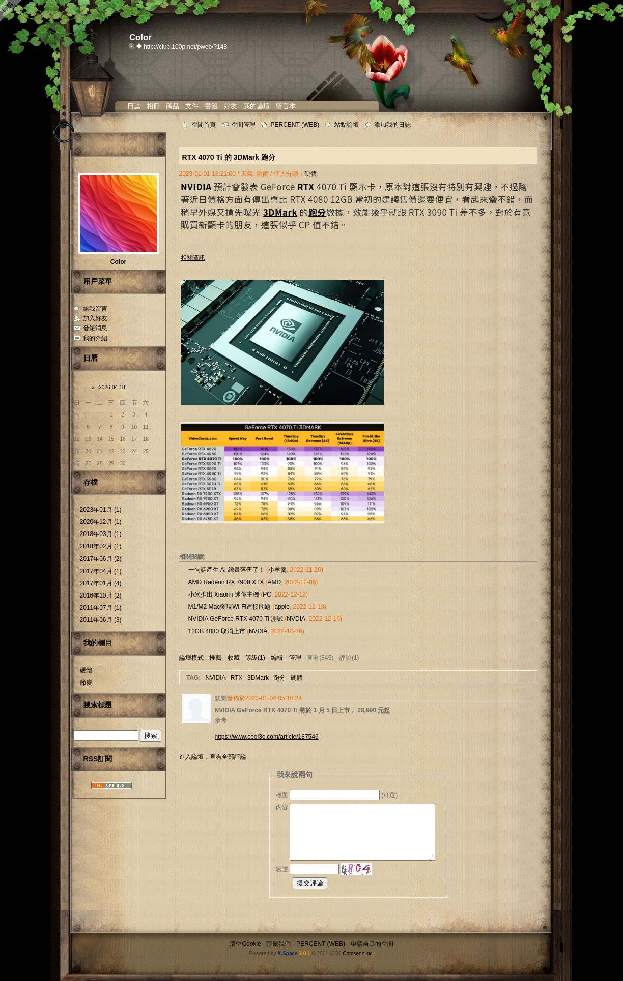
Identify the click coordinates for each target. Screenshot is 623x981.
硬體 (86, 670)
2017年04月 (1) (101, 571)
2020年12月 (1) (101, 521)
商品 (172, 106)
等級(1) (255, 657)
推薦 (215, 657)
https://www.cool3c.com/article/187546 (267, 736)
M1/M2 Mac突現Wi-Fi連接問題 (229, 606)
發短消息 (95, 328)
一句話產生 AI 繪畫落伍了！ (226, 569)
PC (267, 594)
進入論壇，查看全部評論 (212, 756)
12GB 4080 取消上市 (216, 631)
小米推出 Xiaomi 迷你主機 (223, 594)
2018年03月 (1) (101, 534)
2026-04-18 (112, 387)
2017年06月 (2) (101, 558)
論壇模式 (191, 657)
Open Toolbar (12, 11)
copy (132, 45)
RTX (237, 677)
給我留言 (95, 308)
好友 (230, 106)
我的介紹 (95, 338)
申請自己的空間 (372, 943)
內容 (282, 807)
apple (282, 606)
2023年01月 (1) (101, 509)
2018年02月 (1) (101, 546)
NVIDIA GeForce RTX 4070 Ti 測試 (236, 618)
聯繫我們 (278, 943)
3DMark (258, 677)
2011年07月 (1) (101, 607)
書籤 (211, 106)
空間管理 (243, 124)
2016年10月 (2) (101, 595)
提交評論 (310, 883)
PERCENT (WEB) (295, 124)
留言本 (286, 106)
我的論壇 (256, 106)
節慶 (86, 682)
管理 (295, 657)
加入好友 (95, 318)
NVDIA (296, 618)
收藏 (234, 657)
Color (118, 261)
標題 (282, 795)
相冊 (153, 106)
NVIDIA (215, 677)
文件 (192, 106)
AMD (274, 582)
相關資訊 (193, 257)
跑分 (279, 677)
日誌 (133, 106)
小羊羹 (277, 569)
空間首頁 (203, 124)
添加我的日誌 (392, 124)
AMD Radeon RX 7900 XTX (226, 582)
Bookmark (140, 45)
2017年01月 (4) (101, 583)
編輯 (277, 657)
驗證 (282, 869)
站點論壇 (346, 124)
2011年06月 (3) (101, 619)
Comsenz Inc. (358, 953)
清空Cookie (245, 943)
